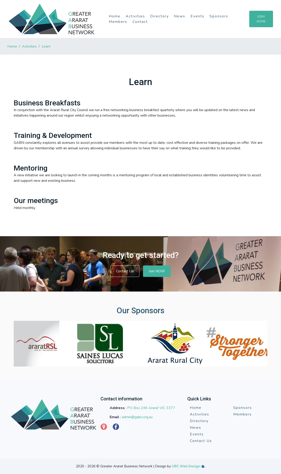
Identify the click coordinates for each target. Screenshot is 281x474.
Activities (135, 16)
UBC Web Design (186, 466)
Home (114, 16)
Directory (159, 16)
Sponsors (218, 16)
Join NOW (157, 271)
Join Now (261, 19)
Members (118, 21)
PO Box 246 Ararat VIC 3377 (151, 407)
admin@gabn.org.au (137, 417)
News (179, 16)
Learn (46, 46)
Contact (140, 21)
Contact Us (125, 271)
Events (197, 16)
